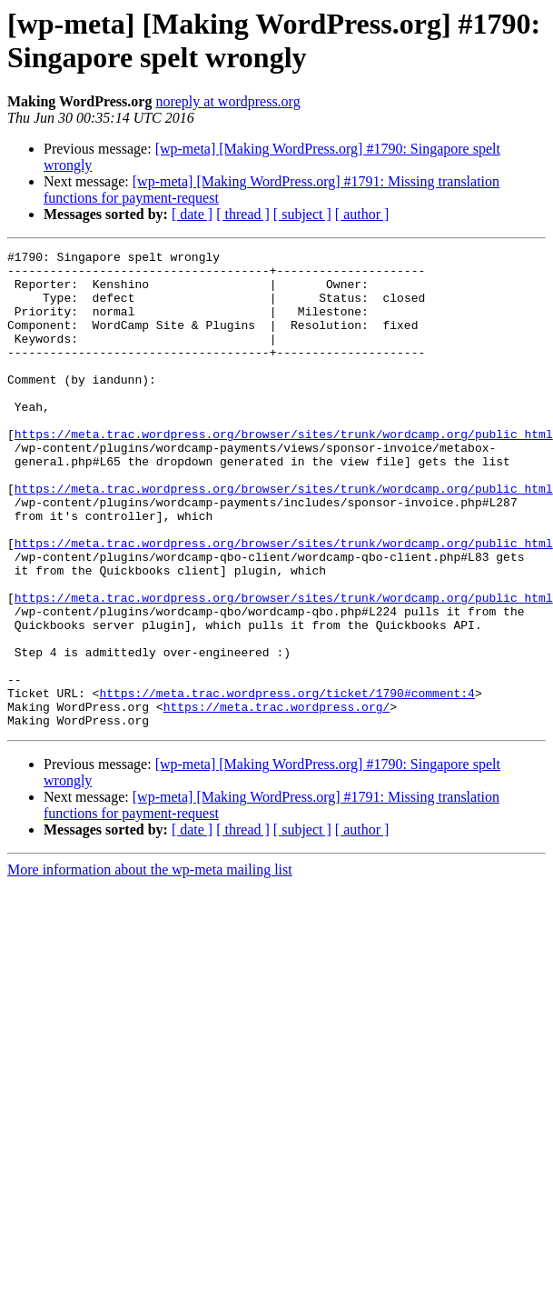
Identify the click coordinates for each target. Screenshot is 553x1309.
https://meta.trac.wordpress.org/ (276, 799)
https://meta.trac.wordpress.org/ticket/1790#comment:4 (286, 782)
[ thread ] (243, 214)
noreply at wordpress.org (227, 101)
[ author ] (362, 214)
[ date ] (192, 214)
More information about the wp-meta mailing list (149, 965)
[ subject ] (302, 214)
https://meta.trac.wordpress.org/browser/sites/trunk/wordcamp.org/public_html (284, 472)
